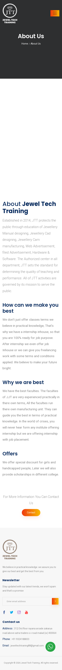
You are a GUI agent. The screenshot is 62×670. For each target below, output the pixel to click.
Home (24, 43)
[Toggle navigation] (55, 13)
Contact (31, 512)
